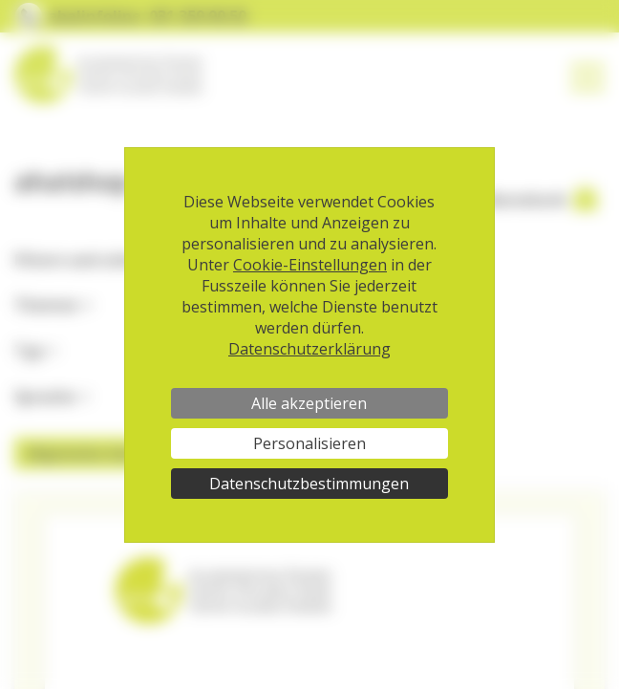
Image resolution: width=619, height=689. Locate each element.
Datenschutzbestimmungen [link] (309, 483)
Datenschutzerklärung (309, 348)
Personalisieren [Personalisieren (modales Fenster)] (309, 443)
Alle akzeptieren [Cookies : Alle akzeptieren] (309, 403)
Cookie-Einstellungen (310, 264)
